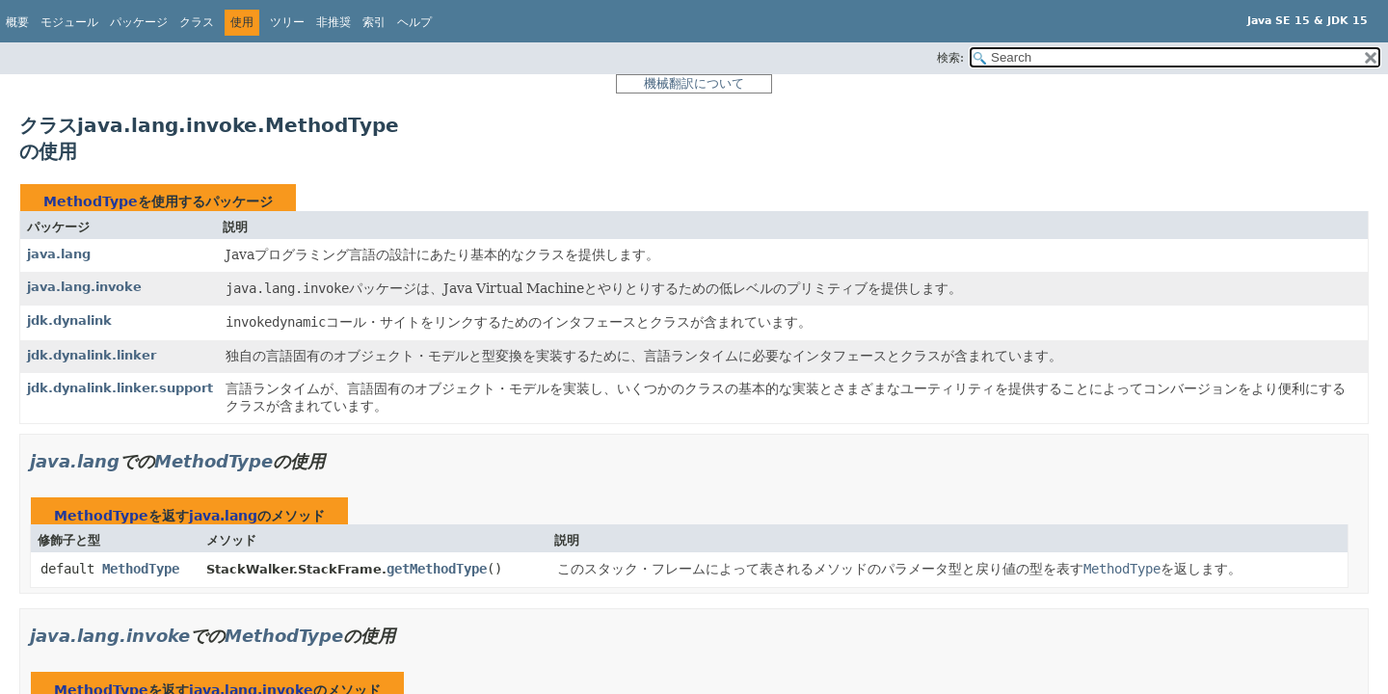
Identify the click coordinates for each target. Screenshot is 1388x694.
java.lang (59, 254)
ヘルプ (414, 22)
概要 (17, 22)
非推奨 (333, 22)
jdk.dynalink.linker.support (120, 388)
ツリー (287, 22)
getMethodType (437, 568)
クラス (196, 22)
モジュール (69, 22)
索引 (374, 22)
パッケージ (139, 22)
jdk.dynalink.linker (91, 355)
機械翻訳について (694, 83)
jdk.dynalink (69, 320)
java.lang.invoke (84, 287)
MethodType (90, 201)
